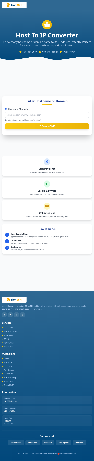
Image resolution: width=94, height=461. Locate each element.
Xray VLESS (7, 346)
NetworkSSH (15, 442)
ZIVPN (5, 339)
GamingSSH (63, 442)
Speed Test (7, 381)
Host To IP (7, 362)
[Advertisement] (47, 75)
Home (5, 358)
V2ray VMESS (8, 343)
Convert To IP (47, 126)
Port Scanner (8, 370)
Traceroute (7, 374)
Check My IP (8, 385)
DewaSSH (79, 442)
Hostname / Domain (16, 109)
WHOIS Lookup (9, 377)
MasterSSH (33, 442)
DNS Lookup (8, 366)
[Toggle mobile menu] (89, 5)
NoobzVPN (7, 335)
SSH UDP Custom (10, 331)
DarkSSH (48, 442)
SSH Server (7, 328)
